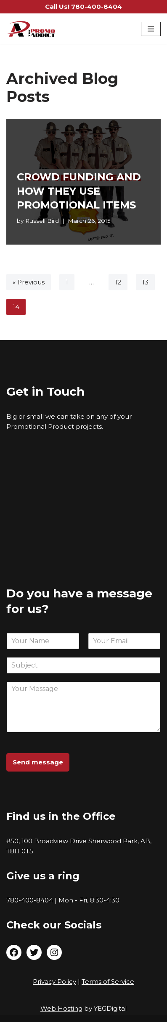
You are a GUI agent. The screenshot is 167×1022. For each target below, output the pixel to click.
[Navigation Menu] (151, 29)
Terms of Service (108, 982)
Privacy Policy (54, 982)
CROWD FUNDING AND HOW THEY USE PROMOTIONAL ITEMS (79, 191)
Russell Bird (42, 220)
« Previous (29, 282)
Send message (38, 762)
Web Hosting (61, 1008)
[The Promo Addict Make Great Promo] (31, 29)
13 (145, 282)
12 (118, 282)
